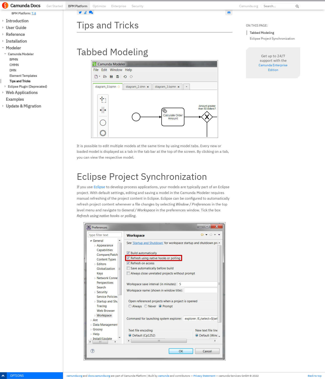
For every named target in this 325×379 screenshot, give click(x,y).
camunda (163, 375)
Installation (16, 41)
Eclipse (99, 187)
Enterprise (118, 6)
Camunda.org (248, 6)
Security (137, 6)
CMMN (14, 65)
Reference (15, 34)
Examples (15, 99)
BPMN (13, 59)
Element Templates (23, 76)
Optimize (99, 6)
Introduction (17, 20)
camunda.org (74, 375)
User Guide (16, 27)
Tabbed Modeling (262, 33)
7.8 (34, 13)
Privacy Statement (204, 375)
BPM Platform (77, 6)
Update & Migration (23, 106)
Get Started (54, 6)
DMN (12, 70)
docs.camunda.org (99, 375)
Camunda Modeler (21, 54)
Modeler (13, 47)
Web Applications (22, 92)
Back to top (315, 375)
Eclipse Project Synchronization (272, 39)
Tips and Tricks (19, 81)
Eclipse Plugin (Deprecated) (27, 86)
